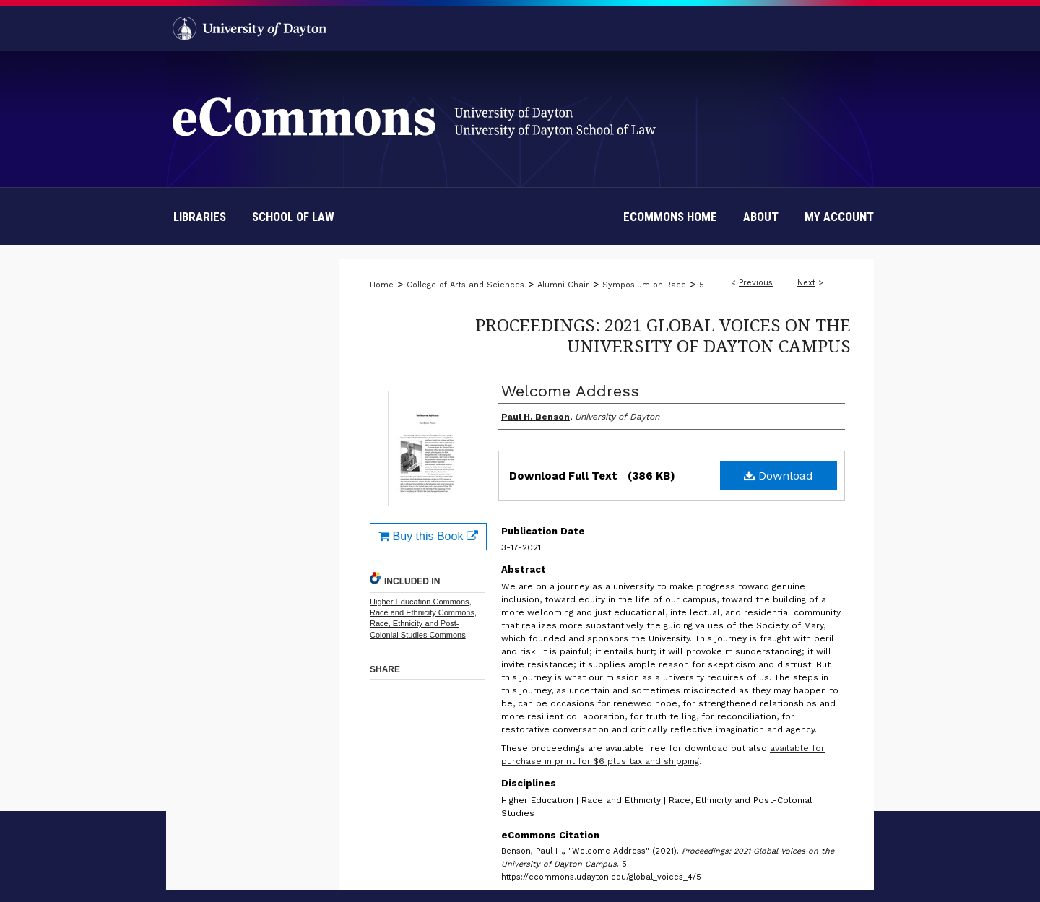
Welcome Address (570, 391)
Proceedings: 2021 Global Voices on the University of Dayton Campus (663, 335)
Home (382, 285)
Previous (756, 282)
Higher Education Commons (419, 601)
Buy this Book (428, 536)
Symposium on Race (644, 285)
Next (806, 282)
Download (778, 475)
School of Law (293, 216)
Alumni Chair (563, 285)
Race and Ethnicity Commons (422, 612)
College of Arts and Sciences (465, 285)
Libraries (199, 216)
